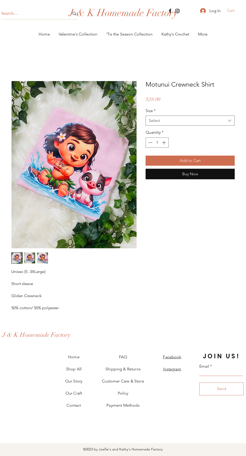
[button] (234, 10)
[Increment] (164, 142)
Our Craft (74, 393)
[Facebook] (170, 11)
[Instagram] (177, 11)
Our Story (73, 381)
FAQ (123, 357)
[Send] (221, 388)
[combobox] (190, 121)
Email (204, 366)
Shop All (74, 369)
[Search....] (31, 13)
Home (74, 357)
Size (151, 110)
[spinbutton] (157, 142)
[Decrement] (149, 142)
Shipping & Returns (123, 369)
